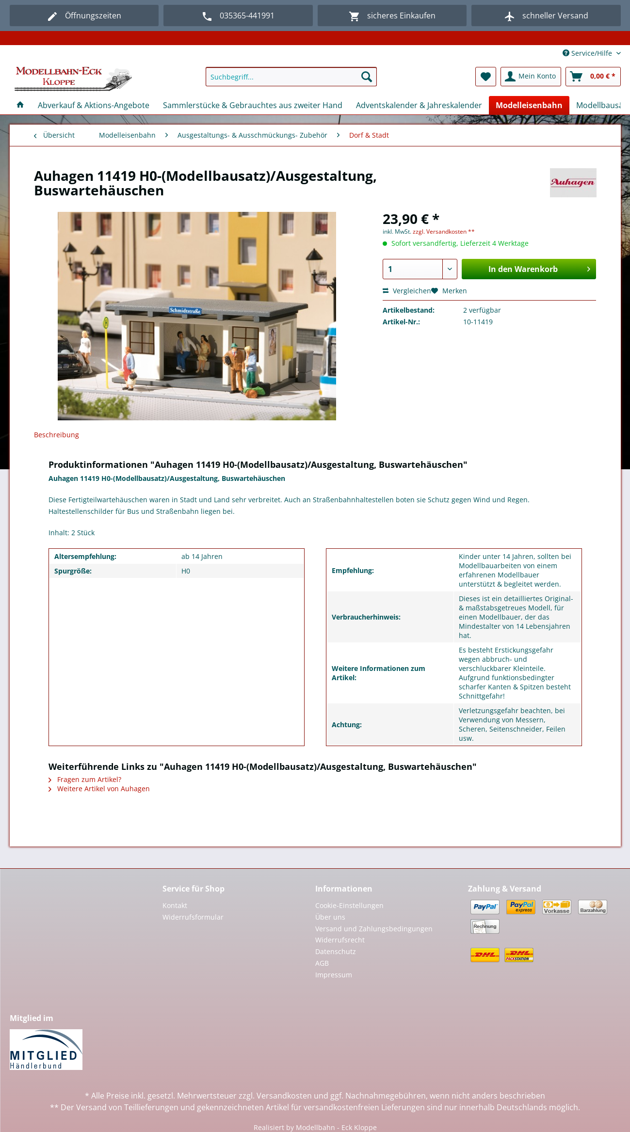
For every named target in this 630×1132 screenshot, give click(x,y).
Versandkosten (284, 1095)
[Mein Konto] (531, 76)
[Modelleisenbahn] (529, 105)
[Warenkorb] (593, 76)
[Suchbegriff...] (291, 76)
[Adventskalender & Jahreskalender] (419, 105)
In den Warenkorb (539, 267)
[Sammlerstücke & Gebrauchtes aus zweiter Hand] (252, 105)
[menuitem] (291, 81)
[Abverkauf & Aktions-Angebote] (93, 105)
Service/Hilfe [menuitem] (588, 53)
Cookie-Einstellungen (349, 905)
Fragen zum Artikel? (84, 779)
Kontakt (174, 905)
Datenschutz (335, 951)
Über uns (330, 917)
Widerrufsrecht (340, 939)
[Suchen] (366, 76)
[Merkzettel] (485, 76)
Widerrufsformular (193, 917)
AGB (322, 963)
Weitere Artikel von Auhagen (99, 788)
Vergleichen (407, 290)
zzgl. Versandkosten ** (444, 231)
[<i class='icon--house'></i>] (20, 105)
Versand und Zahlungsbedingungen (374, 928)
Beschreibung (56, 434)
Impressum (333, 974)
